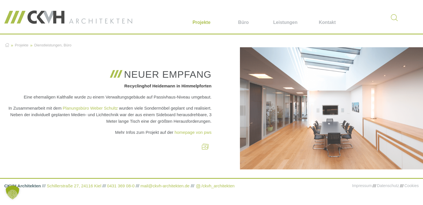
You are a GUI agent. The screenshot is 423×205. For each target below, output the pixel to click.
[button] (12, 192)
